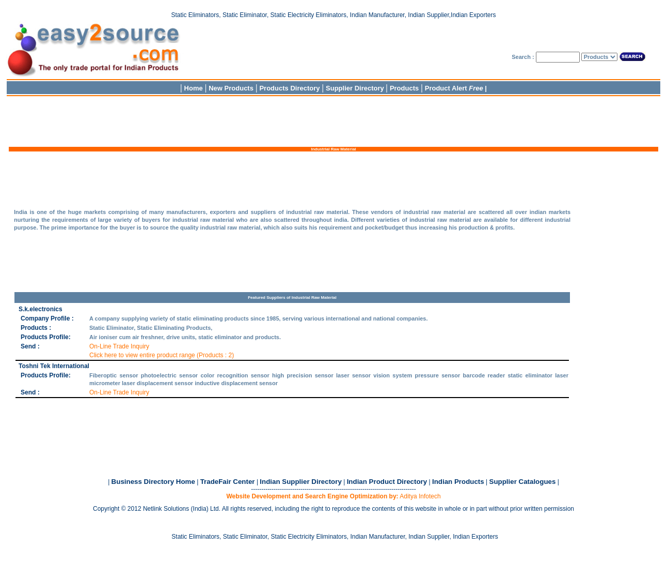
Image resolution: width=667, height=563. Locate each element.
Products (404, 88)
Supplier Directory (356, 88)
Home (193, 88)
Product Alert (454, 88)
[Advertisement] (333, 120)
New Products (231, 88)
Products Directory (289, 88)
